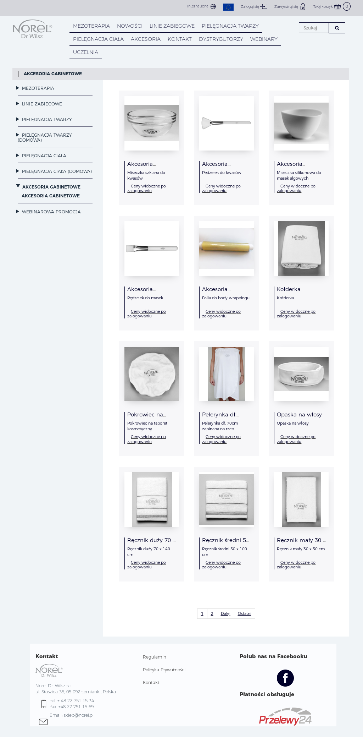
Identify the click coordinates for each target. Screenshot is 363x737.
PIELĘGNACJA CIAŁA (98, 39)
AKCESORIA (146, 39)
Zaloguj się (254, 6)
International (201, 6)
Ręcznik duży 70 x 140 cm (151, 543)
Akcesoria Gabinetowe (53, 73)
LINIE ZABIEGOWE (172, 26)
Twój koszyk (332, 6)
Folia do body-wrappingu (226, 297)
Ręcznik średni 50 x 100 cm (225, 543)
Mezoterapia (91, 26)
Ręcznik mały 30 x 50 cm (301, 543)
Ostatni (244, 613)
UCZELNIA (85, 52)
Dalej (225, 613)
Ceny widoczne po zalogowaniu (146, 188)
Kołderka (289, 289)
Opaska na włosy (299, 414)
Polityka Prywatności (164, 669)
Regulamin (154, 657)
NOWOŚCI (130, 26)
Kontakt (151, 682)
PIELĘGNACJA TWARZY (230, 26)
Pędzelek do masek (145, 297)
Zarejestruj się (290, 6)
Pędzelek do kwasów (221, 172)
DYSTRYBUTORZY (221, 39)
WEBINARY (264, 39)
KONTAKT (180, 39)
